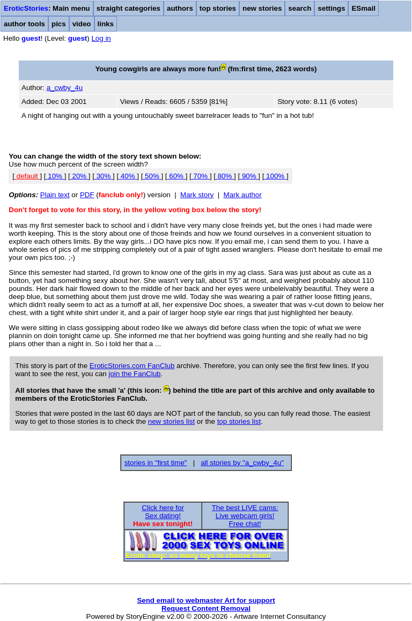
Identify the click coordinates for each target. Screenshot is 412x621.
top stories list (239, 421)
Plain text (55, 195)
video (81, 24)
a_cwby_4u (65, 88)
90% (249, 176)
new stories (262, 8)
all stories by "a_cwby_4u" (242, 463)
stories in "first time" (155, 463)
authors (180, 8)
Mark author (243, 195)
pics (59, 24)
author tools (24, 24)
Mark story (197, 195)
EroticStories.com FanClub (132, 366)
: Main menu (47, 8)
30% (103, 176)
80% (225, 176)
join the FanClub (134, 374)
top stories (218, 8)
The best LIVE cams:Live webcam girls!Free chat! (245, 516)
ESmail (363, 8)
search (299, 8)
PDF (87, 195)
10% (55, 176)
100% (275, 176)
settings (331, 8)
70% (201, 176)
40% (128, 176)
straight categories (128, 8)
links (106, 24)
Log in (101, 38)
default (27, 176)
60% (176, 176)
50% (152, 176)
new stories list (171, 421)
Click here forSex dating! (163, 512)
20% (79, 176)
